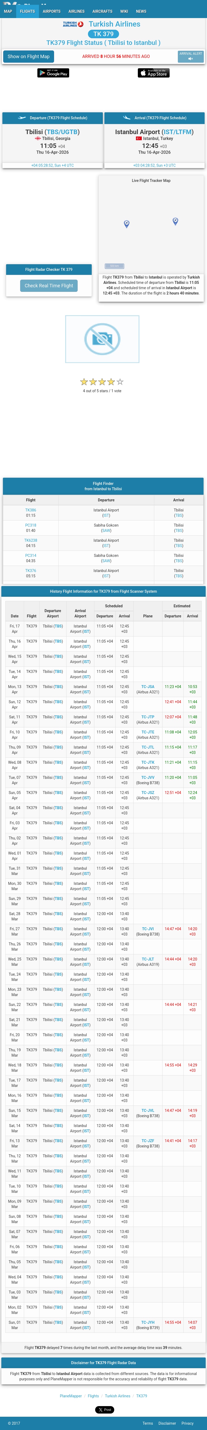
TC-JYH (148, 1322)
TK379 (141, 1396)
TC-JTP (148, 717)
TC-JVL (148, 1110)
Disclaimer (170, 1423)
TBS (178, 515)
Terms (150, 1423)
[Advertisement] (103, 95)
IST (106, 515)
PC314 (30, 555)
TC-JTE (148, 732)
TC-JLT (148, 959)
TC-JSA (148, 687)
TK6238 (30, 540)
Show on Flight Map (29, 56)
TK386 (30, 510)
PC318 (30, 525)
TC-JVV (147, 777)
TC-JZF (148, 1141)
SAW (106, 530)
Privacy (190, 1423)
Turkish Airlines (114, 24)
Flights (93, 1396)
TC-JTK (148, 762)
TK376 (30, 571)
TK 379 (103, 34)
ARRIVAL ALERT (190, 56)
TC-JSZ (148, 793)
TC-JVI (148, 929)
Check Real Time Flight (49, 285)
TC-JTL (148, 747)
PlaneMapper (71, 1396)
